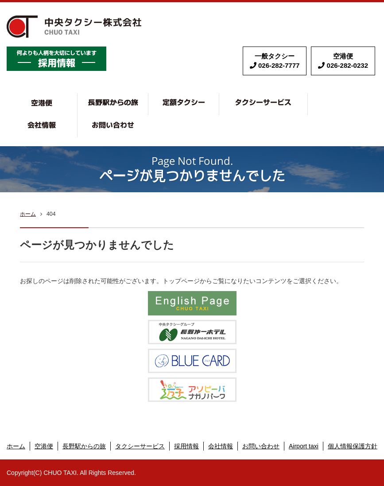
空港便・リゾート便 (77, 97)
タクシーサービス (307, 97)
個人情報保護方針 (352, 446)
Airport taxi (303, 446)
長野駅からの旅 (84, 446)
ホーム (28, 214)
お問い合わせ (113, 126)
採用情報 (186, 446)
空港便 (44, 446)
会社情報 (77, 119)
